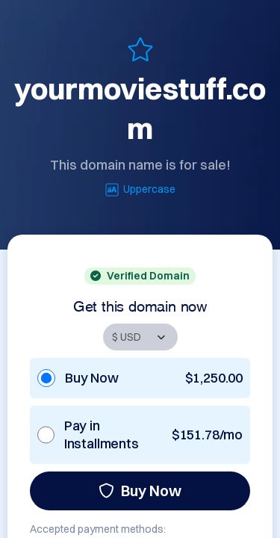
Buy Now (140, 490)
